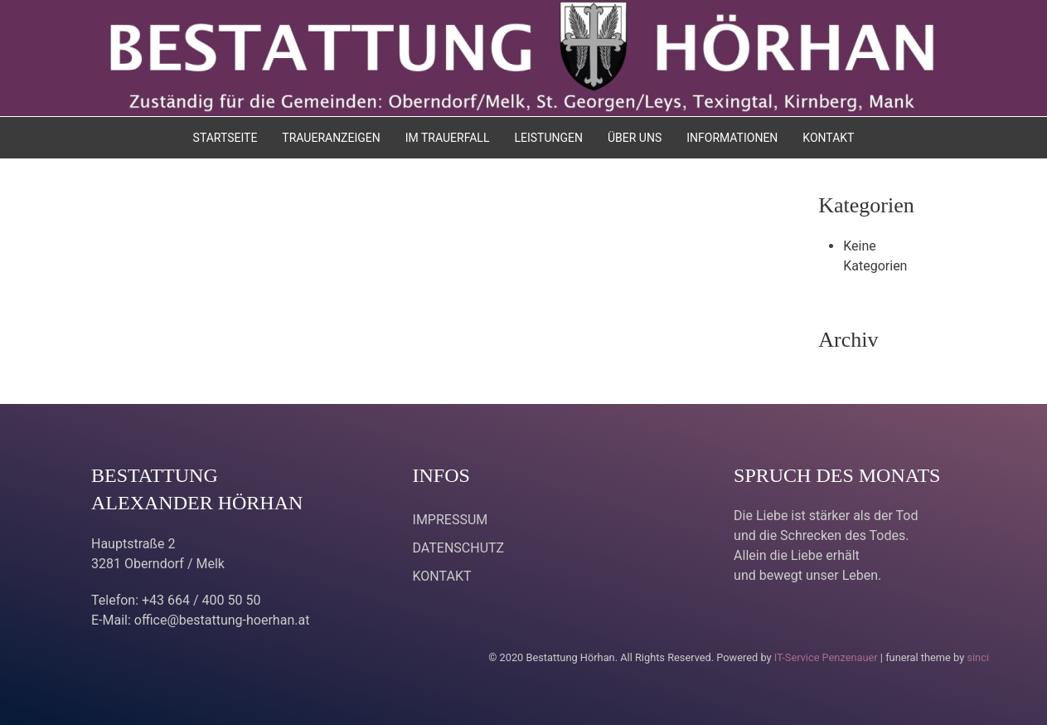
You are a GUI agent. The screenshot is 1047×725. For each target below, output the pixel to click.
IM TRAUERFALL (447, 137)
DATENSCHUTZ (459, 548)
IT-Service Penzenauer (826, 657)
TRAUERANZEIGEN (331, 137)
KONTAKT (828, 137)
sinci (978, 657)
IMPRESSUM (450, 520)
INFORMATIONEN (732, 137)
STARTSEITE (225, 137)
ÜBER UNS (635, 137)
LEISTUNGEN (548, 137)
